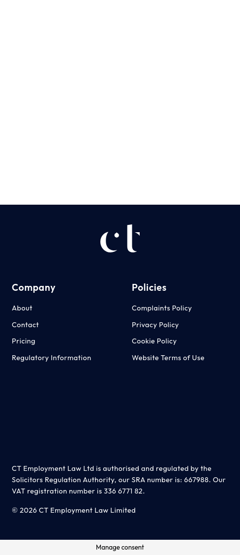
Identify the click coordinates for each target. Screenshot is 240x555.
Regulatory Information (51, 357)
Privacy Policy (155, 324)
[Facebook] (203, 14)
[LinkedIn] (223, 14)
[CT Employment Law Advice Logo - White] (22, 14)
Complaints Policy (162, 308)
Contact (25, 324)
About (22, 308)
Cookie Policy (154, 341)
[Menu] (120, 14)
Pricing (23, 341)
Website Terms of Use (168, 357)
